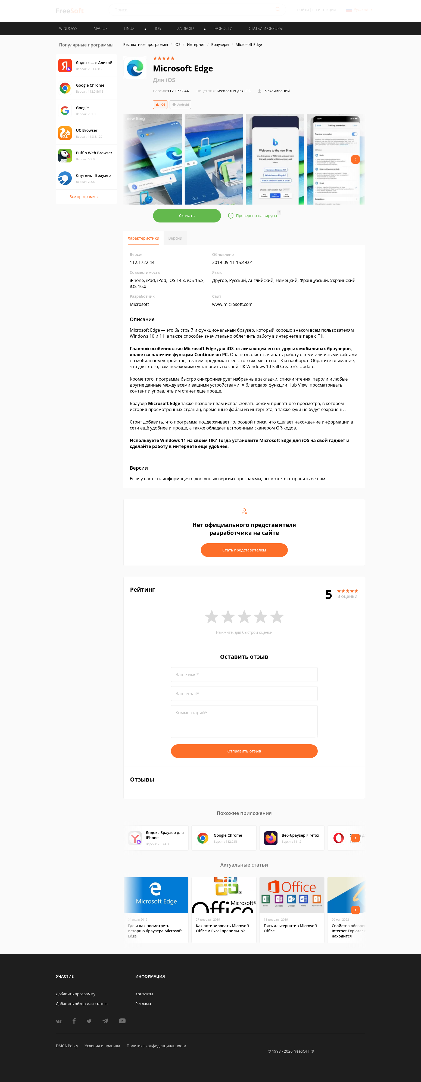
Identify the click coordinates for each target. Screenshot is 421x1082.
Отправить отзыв (244, 751)
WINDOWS (68, 28)
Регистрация (324, 10)
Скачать (187, 215)
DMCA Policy (67, 1045)
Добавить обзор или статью (82, 1003)
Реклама (143, 1003)
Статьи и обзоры (266, 28)
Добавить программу (75, 993)
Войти (303, 10)
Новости (223, 28)
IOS (158, 28)
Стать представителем (244, 550)
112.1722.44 (171, 90)
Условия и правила (102, 1045)
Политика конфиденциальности (156, 1045)
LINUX (129, 28)
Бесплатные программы (145, 44)
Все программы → (86, 196)
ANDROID (185, 28)
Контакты (144, 993)
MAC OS (100, 28)
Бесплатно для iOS (234, 90)
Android (180, 104)
